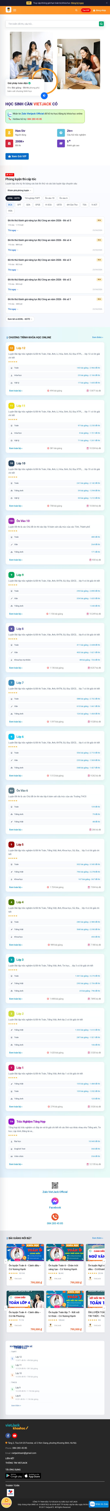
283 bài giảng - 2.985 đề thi (88, 922)
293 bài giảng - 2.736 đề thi (88, 983)
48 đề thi (96, 821)
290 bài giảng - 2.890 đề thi (88, 591)
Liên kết (10, 1458)
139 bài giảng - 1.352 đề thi (88, 1091)
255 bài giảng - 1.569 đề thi (88, 760)
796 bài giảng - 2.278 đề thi (88, 872)
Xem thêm (16, 1405)
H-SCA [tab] (48, 205)
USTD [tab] (59, 205)
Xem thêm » (97, 337)
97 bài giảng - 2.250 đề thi (89, 425)
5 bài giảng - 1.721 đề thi (89, 433)
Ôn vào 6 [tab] (63, 198)
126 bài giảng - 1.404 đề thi (88, 713)
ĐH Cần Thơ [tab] (72, 205)
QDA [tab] (28, 205)
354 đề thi (95, 1156)
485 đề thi (95, 537)
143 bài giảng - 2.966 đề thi (88, 368)
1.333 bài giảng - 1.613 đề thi (87, 1030)
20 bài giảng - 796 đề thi (89, 991)
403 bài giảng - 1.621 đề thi (88, 652)
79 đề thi (96, 814)
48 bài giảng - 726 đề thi (89, 660)
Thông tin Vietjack (16, 1463)
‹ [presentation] (5, 1261)
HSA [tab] (10, 211)
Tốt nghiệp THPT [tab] (32, 198)
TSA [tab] (84, 205)
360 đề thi (95, 1149)
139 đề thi (95, 807)
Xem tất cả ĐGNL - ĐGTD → (20, 319)
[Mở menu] (14, 10)
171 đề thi (95, 552)
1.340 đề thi (95, 606)
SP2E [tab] (37, 205)
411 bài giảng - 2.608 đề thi (88, 645)
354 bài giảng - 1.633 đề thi (88, 598)
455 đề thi (95, 937)
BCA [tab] (10, 205)
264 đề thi (95, 544)
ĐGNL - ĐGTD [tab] (14, 198)
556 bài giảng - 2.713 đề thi (88, 753)
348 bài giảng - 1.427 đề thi (88, 767)
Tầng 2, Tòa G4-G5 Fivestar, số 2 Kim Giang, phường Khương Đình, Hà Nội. (42, 1443)
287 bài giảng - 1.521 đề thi (88, 1037)
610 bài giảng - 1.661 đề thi (88, 706)
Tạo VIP (85, 10)
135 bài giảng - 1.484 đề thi (88, 1084)
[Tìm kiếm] (55, 23)
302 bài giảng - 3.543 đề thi (88, 864)
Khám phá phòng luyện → (19, 190)
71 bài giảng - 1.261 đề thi (89, 440)
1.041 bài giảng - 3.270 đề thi (87, 976)
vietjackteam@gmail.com (23, 1453)
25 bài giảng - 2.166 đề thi (89, 375)
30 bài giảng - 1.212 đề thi (89, 498)
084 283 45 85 (19, 1448)
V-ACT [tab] (94, 205)
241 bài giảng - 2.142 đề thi (88, 483)
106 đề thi (95, 1045)
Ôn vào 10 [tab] (49, 198)
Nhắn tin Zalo (98, 1504)
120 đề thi (95, 1098)
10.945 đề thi (94, 1141)
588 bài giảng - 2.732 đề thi (88, 699)
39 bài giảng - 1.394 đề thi (89, 490)
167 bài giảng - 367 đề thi (89, 879)
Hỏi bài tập (6, 1501)
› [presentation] (104, 1261)
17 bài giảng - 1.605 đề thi (89, 383)
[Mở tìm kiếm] (76, 10)
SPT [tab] (19, 205)
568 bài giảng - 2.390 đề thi (88, 929)
